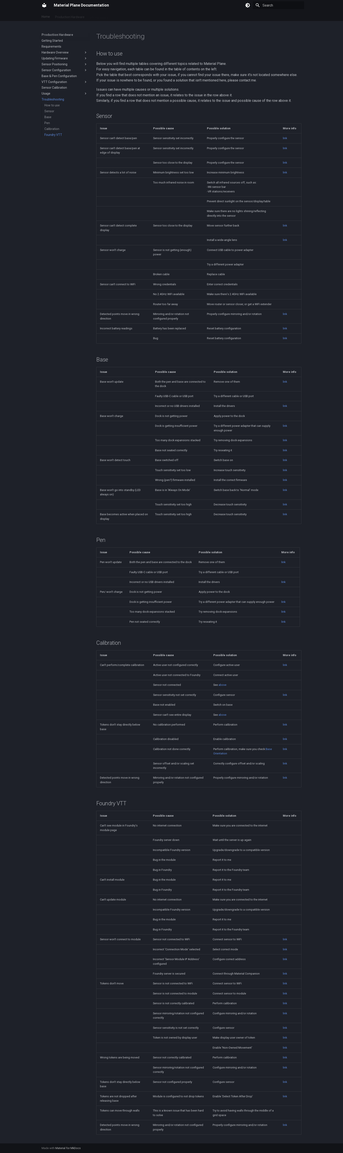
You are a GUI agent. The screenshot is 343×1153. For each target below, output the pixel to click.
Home (46, 16)
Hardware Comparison (179, 16)
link (285, 138)
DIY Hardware (99, 16)
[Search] (278, 5)
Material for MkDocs (68, 1148)
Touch (118, 16)
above (222, 684)
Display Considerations (143, 16)
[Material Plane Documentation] (44, 5)
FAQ (203, 16)
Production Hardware (69, 16)
